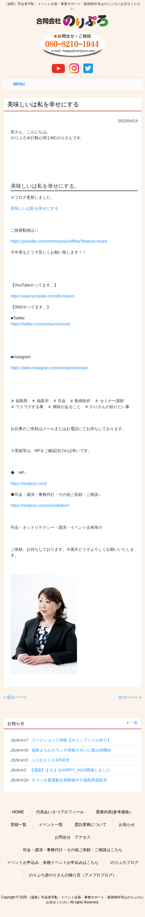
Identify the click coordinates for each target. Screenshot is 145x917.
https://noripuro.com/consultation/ (40, 505)
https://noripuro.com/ (29, 483)
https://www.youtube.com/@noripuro (43, 296)
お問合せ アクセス (73, 837)
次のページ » (129, 697)
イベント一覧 (51, 824)
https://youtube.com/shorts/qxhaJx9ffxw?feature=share (59, 241)
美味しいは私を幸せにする (34, 208)
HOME (18, 812)
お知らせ (127, 824)
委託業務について (91, 824)
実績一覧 (19, 824)
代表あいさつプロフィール (60, 812)
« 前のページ (15, 697)
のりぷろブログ (124, 862)
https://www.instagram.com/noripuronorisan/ (49, 368)
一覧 (134, 723)
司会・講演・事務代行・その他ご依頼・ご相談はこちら (72, 850)
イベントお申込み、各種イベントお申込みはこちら (53, 862)
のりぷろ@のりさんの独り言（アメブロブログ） (72, 875)
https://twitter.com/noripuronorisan (40, 324)
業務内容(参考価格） (114, 812)
